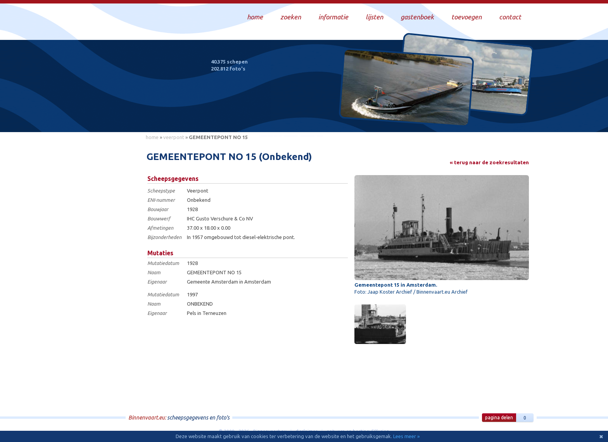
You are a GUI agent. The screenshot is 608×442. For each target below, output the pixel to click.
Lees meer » (406, 436)
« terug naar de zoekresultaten (489, 162)
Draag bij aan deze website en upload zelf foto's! (464, 118)
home (152, 137)
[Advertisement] (106, 260)
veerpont (173, 137)
